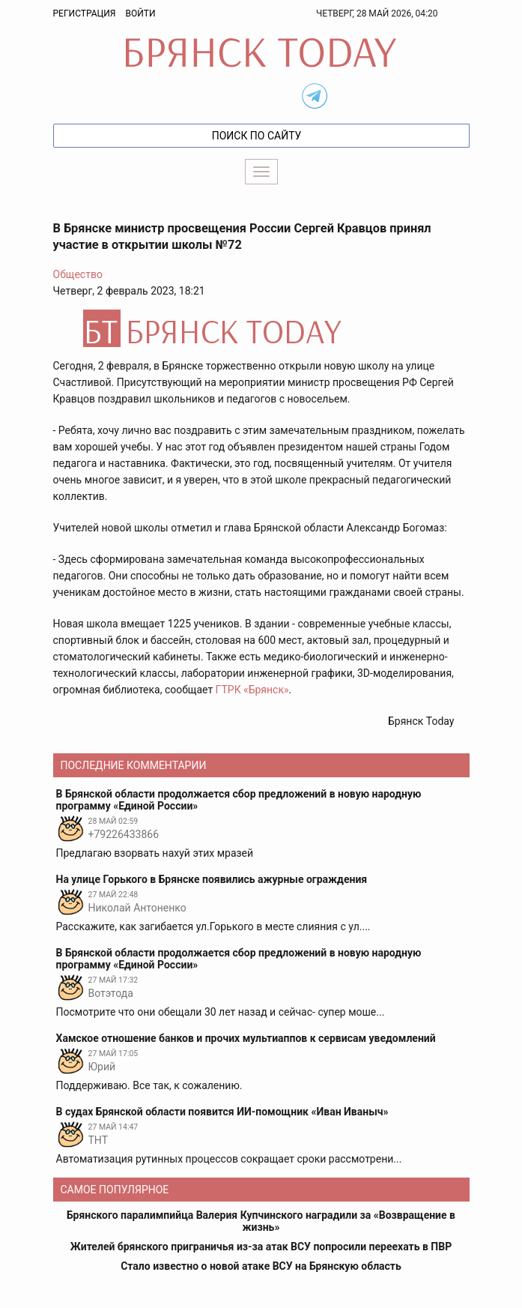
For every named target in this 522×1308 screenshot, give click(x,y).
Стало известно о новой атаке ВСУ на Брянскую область (261, 1266)
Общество (78, 274)
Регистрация (84, 13)
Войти (140, 13)
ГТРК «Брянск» (252, 690)
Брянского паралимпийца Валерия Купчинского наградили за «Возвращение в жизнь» (261, 1221)
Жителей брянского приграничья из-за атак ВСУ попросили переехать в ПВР (261, 1247)
